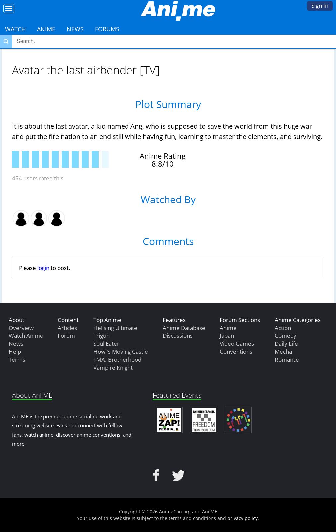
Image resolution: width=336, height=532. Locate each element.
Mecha (283, 351)
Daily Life (286, 343)
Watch (15, 29)
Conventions (236, 351)
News (75, 29)
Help (15, 351)
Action (283, 328)
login (43, 268)
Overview (21, 328)
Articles (67, 328)
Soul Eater (106, 343)
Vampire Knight (113, 367)
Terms (17, 359)
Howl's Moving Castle (120, 351)
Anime (46, 29)
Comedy (285, 335)
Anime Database (184, 328)
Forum (66, 335)
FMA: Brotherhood (117, 359)
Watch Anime (26, 335)
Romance (287, 359)
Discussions (178, 335)
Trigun (101, 335)
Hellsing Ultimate (115, 328)
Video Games (237, 343)
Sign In (319, 5)
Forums (107, 29)
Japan (227, 335)
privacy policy (242, 518)
